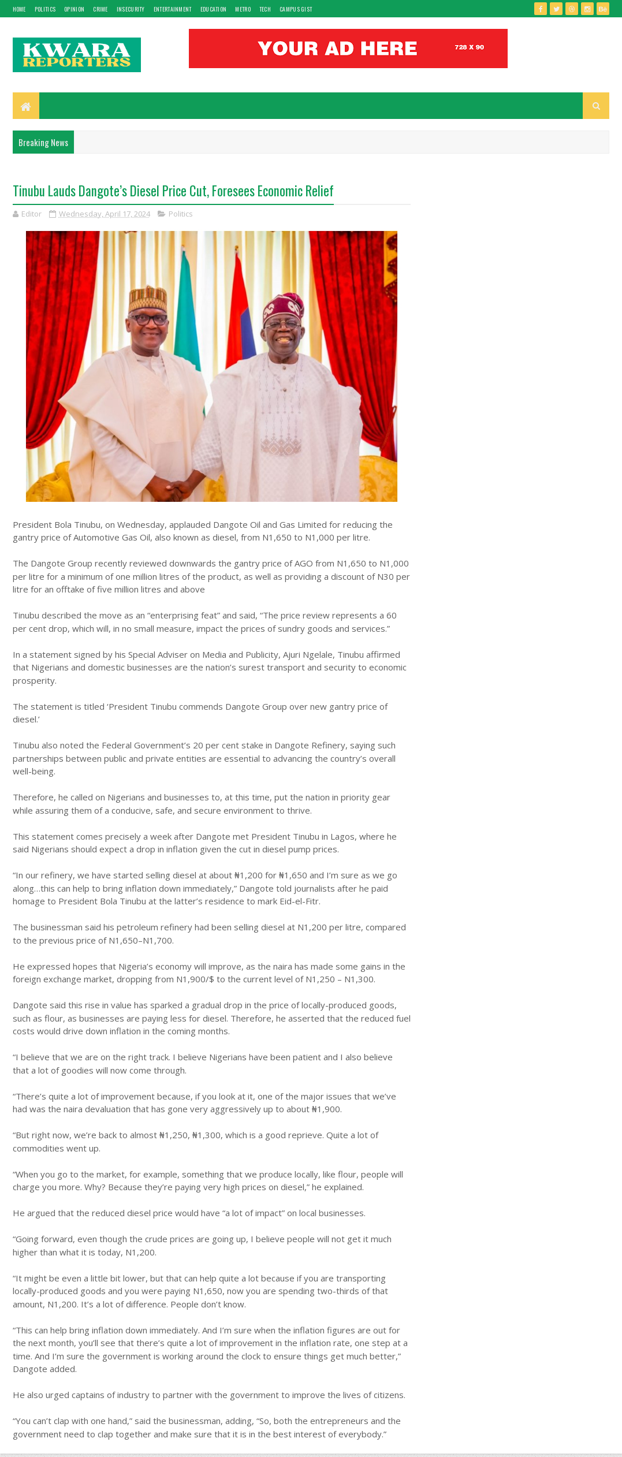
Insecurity (131, 9)
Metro (243, 9)
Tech (265, 9)
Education (213, 9)
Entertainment (173, 9)
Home (19, 9)
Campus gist (296, 9)
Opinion (74, 9)
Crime (100, 9)
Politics (45, 9)
